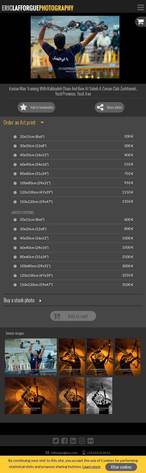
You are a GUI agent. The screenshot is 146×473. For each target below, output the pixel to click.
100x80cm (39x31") (35, 183)
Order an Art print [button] (20, 122)
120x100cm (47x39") (36, 192)
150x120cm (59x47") (36, 202)
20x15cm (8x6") (32, 137)
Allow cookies (121, 467)
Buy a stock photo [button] (19, 300)
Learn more (91, 466)
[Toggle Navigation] (140, 7)
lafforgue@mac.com (61, 452)
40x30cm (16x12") (34, 155)
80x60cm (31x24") (34, 174)
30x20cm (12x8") (33, 146)
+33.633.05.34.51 (96, 452)
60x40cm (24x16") (34, 164)
